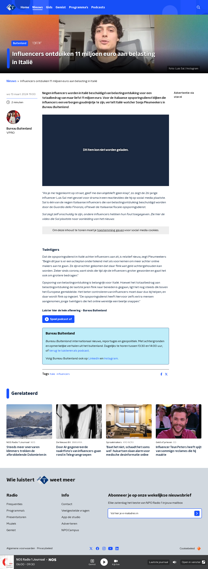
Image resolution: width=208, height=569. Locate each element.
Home (25, 7)
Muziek (11, 523)
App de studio (70, 517)
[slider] (105, 170)
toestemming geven (110, 230)
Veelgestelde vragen (75, 510)
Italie (52, 374)
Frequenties (14, 504)
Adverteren (69, 523)
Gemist (61, 7)
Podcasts (98, 7)
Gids (49, 7)
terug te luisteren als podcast (69, 350)
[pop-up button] (154, 179)
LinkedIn (93, 358)
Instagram (111, 358)
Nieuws (37, 7)
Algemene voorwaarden (20, 548)
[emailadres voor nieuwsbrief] (155, 513)
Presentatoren (16, 517)
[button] (92, 562)
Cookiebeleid (187, 548)
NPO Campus (70, 530)
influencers (63, 374)
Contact (66, 504)
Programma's (78, 7)
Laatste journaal (158, 562)
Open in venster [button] (193, 562)
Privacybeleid (44, 548)
